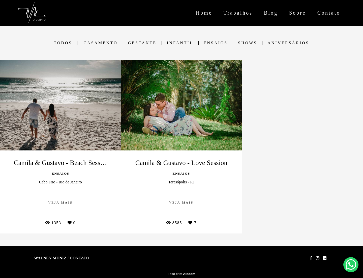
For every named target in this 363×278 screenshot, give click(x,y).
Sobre (297, 13)
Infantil (180, 43)
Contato (328, 13)
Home (204, 13)
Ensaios (216, 43)
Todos (63, 43)
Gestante (142, 43)
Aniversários (288, 43)
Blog (271, 13)
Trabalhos (238, 13)
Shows (247, 43)
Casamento (100, 43)
